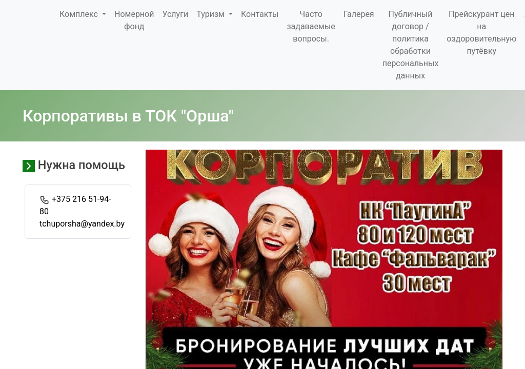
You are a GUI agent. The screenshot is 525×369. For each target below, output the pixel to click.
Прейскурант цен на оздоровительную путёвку (481, 32)
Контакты (259, 14)
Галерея (359, 14)
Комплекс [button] (79, 14)
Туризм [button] (211, 14)
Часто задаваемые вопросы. (311, 26)
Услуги (175, 14)
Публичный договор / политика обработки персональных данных (410, 44)
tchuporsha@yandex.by (82, 224)
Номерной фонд (134, 20)
